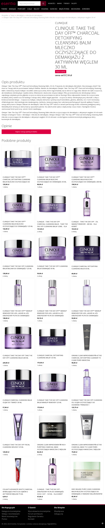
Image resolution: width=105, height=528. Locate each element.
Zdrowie (86, 9)
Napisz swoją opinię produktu (26, 132)
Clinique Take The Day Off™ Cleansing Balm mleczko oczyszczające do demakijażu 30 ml (51, 179)
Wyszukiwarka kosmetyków (39, 511)
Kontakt (31, 519)
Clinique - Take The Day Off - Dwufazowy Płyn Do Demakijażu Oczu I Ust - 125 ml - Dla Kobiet (50, 491)
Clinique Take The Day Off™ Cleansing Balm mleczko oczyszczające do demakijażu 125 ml (18, 224)
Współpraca (59, 511)
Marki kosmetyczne (9, 516)
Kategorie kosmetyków (11, 511)
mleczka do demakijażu (34, 15)
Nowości (51, 3)
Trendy (66, 3)
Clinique (61, 23)
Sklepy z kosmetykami (11, 514)
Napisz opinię (60, 72)
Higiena (44, 9)
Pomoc (4, 519)
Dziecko (53, 9)
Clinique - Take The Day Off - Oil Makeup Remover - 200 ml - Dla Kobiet (85, 224)
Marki (59, 3)
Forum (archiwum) (35, 514)
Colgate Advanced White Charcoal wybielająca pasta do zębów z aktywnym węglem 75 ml (17, 491)
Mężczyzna (64, 9)
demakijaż (20, 15)
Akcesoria (75, 9)
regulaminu (51, 524)
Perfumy (21, 9)
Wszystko (5, 15)
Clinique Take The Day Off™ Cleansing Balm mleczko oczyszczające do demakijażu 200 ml (87, 179)
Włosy (36, 9)
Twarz (4, 9)
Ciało (29, 9)
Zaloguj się (58, 514)
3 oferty (74, 232)
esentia (8, 3)
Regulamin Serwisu (35, 516)
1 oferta (5, 187)
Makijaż (12, 9)
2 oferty (39, 232)
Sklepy (74, 3)
